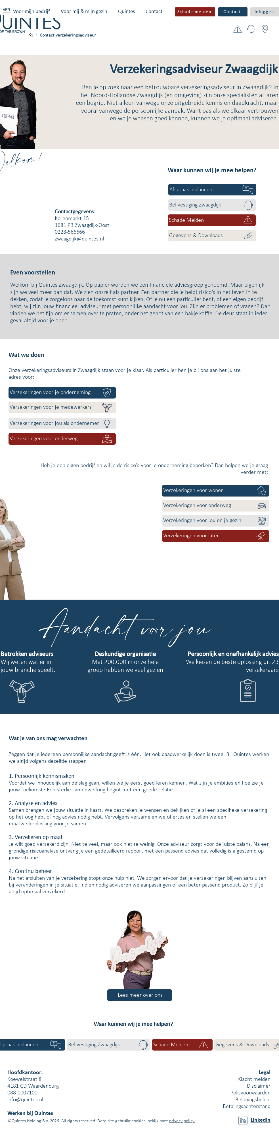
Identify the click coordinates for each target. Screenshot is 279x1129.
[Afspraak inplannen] (212, 189)
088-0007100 (22, 1093)
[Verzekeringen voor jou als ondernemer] (62, 423)
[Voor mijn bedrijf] (31, 35)
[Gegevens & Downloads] (212, 235)
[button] (31, 12)
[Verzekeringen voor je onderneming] (62, 393)
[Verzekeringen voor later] (215, 536)
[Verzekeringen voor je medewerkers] (62, 407)
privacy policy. (182, 1121)
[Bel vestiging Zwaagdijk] (212, 205)
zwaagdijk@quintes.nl (79, 239)
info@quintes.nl (25, 1100)
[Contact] (232, 11)
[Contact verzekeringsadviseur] (68, 35)
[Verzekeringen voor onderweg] (62, 439)
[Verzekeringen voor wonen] (215, 491)
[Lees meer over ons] (139, 995)
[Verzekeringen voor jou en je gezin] (215, 521)
